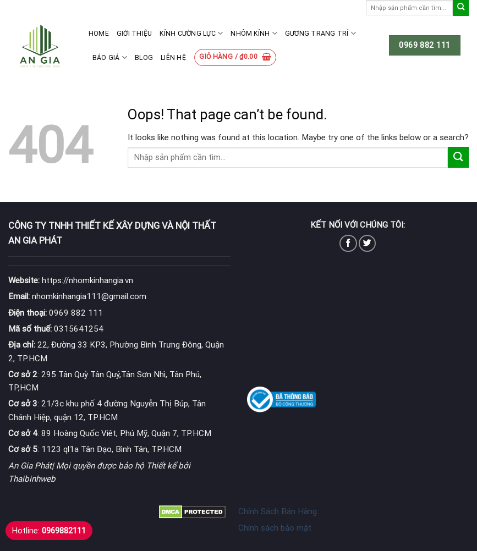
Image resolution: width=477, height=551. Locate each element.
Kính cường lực (191, 33)
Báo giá (109, 57)
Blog (144, 58)
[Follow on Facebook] (348, 243)
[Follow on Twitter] (367, 243)
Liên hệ (173, 58)
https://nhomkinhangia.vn (70, 280)
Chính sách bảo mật (274, 528)
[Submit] (461, 8)
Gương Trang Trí (320, 33)
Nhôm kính (254, 33)
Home (99, 33)
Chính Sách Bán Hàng (277, 511)
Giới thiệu (134, 33)
